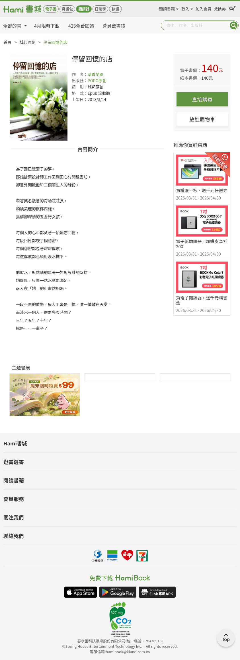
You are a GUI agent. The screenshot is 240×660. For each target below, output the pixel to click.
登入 (185, 8)
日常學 (100, 9)
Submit (233, 25)
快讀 (115, 9)
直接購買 (202, 99)
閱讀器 (83, 9)
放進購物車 (202, 119)
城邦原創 (28, 42)
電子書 (50, 9)
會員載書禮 (113, 25)
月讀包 (67, 9)
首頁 (8, 42)
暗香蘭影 (96, 74)
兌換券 (220, 8)
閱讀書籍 (167, 8)
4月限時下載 (47, 25)
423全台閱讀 (81, 25)
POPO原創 (97, 80)
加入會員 (204, 8)
